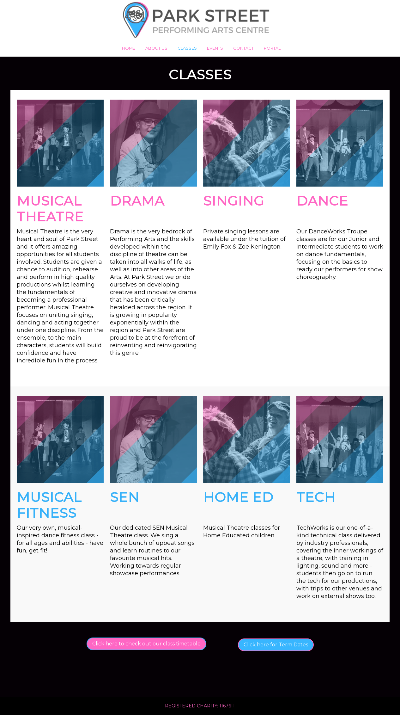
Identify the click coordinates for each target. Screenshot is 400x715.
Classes (187, 48)
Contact (243, 48)
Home (128, 48)
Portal (272, 48)
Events (215, 48)
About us (156, 48)
